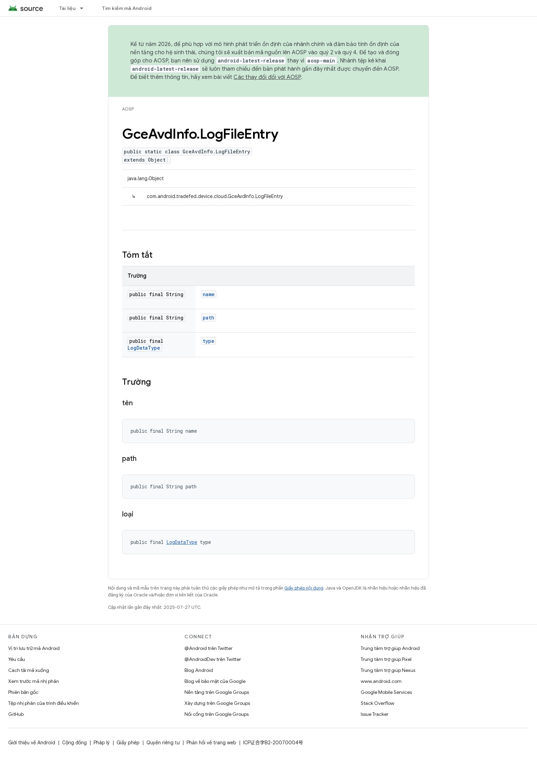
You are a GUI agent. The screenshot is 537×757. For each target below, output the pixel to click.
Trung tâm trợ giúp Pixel (386, 659)
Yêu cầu (16, 659)
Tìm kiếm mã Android (127, 8)
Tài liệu (67, 8)
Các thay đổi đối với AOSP (267, 77)
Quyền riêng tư (163, 742)
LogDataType (144, 348)
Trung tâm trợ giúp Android (390, 648)
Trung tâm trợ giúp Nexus (388, 670)
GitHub (16, 714)
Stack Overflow (377, 703)
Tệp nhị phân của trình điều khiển (43, 703)
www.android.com (381, 681)
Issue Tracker (375, 714)
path (208, 317)
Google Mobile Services (386, 692)
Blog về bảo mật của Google (215, 681)
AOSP (128, 109)
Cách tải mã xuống (28, 670)
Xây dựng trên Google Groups (217, 703)
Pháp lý (102, 742)
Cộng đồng (74, 742)
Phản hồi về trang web (211, 742)
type (208, 341)
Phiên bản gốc (23, 692)
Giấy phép (128, 742)
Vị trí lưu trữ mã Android (34, 648)
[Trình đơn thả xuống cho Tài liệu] (84, 8)
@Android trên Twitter (208, 648)
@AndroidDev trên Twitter (212, 659)
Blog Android (198, 670)
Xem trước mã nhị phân (33, 681)
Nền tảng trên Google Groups (216, 692)
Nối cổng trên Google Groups (216, 714)
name (209, 294)
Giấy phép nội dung (303, 588)
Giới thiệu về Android (31, 742)
